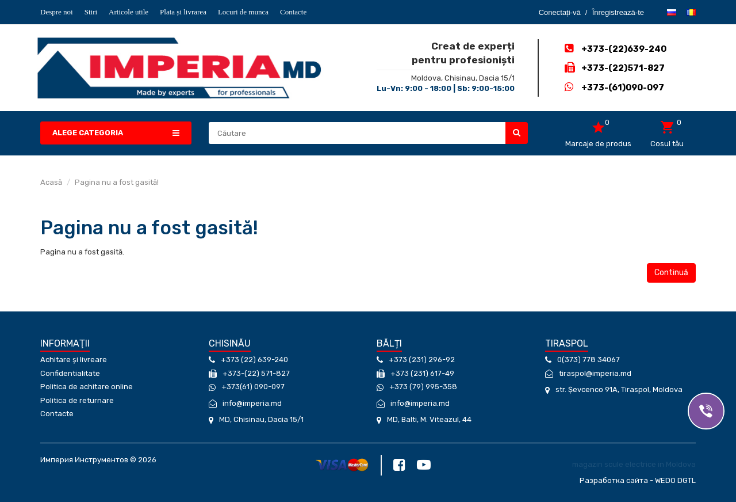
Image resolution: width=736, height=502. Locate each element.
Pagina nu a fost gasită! (117, 182)
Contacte (293, 11)
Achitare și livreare (73, 359)
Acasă (51, 182)
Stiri (91, 11)
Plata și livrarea (183, 11)
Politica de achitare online (86, 386)
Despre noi (56, 11)
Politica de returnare (77, 400)
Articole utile (128, 11)
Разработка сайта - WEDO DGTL (638, 476)
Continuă (671, 272)
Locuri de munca (243, 11)
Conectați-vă (560, 12)
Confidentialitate (70, 373)
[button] (115, 133)
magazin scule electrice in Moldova (634, 462)
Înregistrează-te (618, 12)
